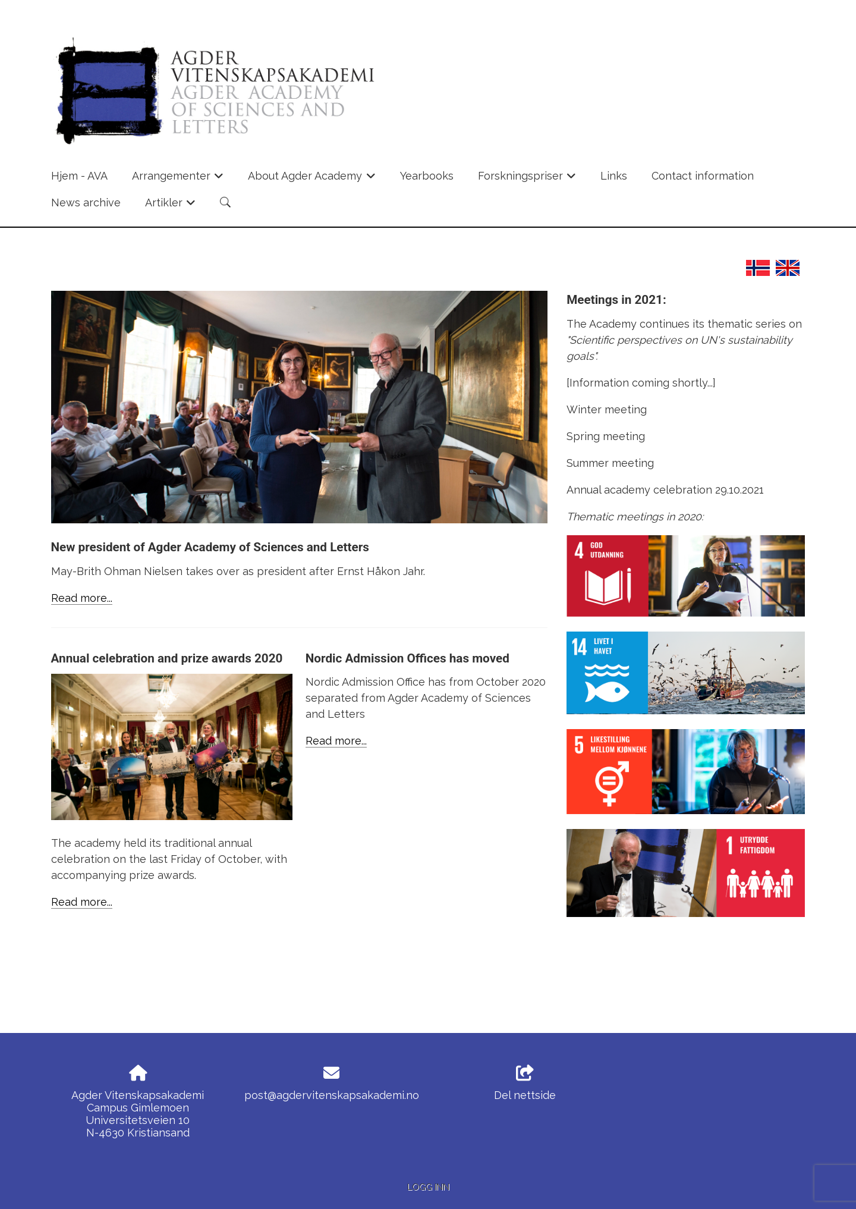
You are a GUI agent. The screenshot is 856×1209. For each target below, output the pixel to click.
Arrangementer (178, 179)
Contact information (703, 175)
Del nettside (525, 1083)
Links (613, 175)
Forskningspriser (527, 179)
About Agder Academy (312, 179)
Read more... (81, 598)
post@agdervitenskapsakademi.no (331, 1095)
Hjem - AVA (79, 175)
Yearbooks (427, 175)
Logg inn (428, 1187)
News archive (86, 202)
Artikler (170, 206)
